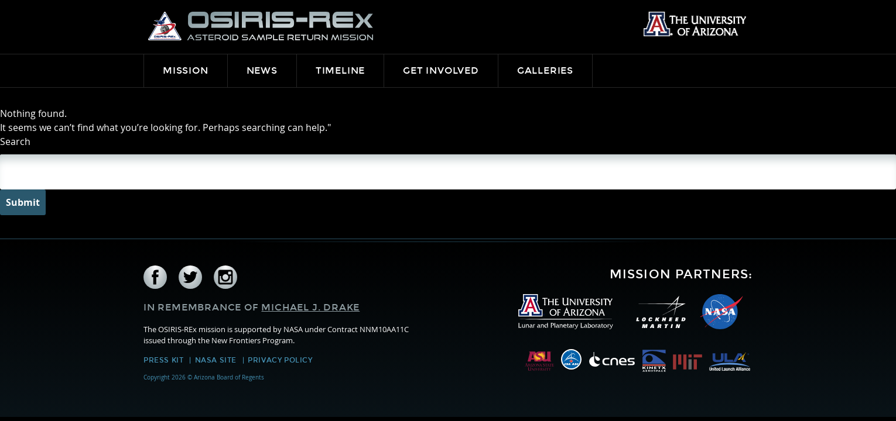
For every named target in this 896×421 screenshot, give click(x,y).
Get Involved (441, 70)
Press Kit (163, 360)
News (262, 70)
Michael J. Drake (310, 307)
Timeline (340, 70)
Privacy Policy (280, 360)
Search (15, 141)
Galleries (545, 70)
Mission (185, 70)
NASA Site (216, 360)
